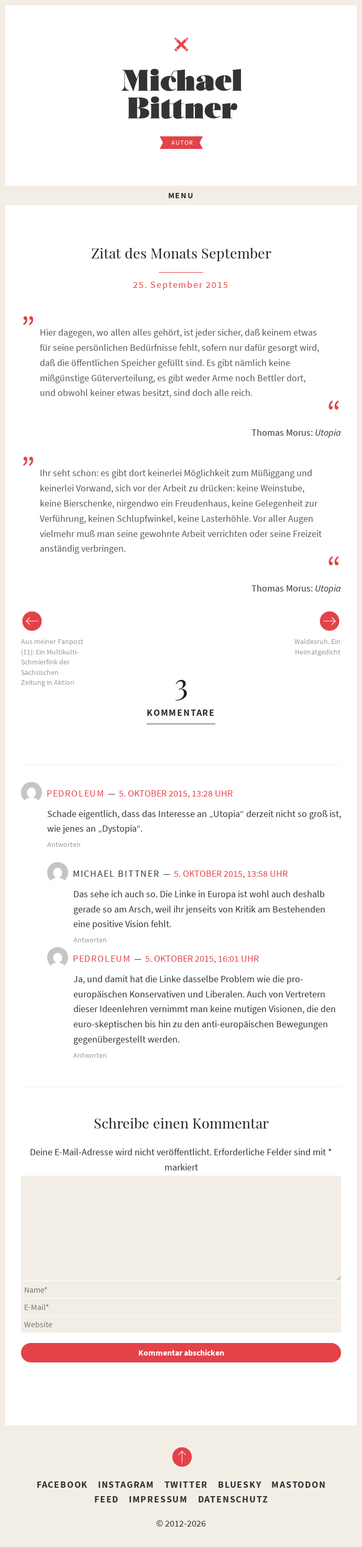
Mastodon (298, 1484)
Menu (181, 195)
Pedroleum (76, 793)
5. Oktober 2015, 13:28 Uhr (176, 793)
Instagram (126, 1484)
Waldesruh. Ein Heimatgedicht (317, 647)
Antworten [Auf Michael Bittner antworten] (90, 939)
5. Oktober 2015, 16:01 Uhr (202, 958)
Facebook (62, 1484)
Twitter (186, 1484)
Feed (106, 1499)
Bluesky (240, 1484)
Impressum (158, 1499)
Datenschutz (233, 1499)
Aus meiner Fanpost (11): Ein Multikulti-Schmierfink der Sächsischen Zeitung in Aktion (52, 662)
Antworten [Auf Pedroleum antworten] (64, 844)
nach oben (181, 1457)
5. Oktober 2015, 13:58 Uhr (231, 873)
